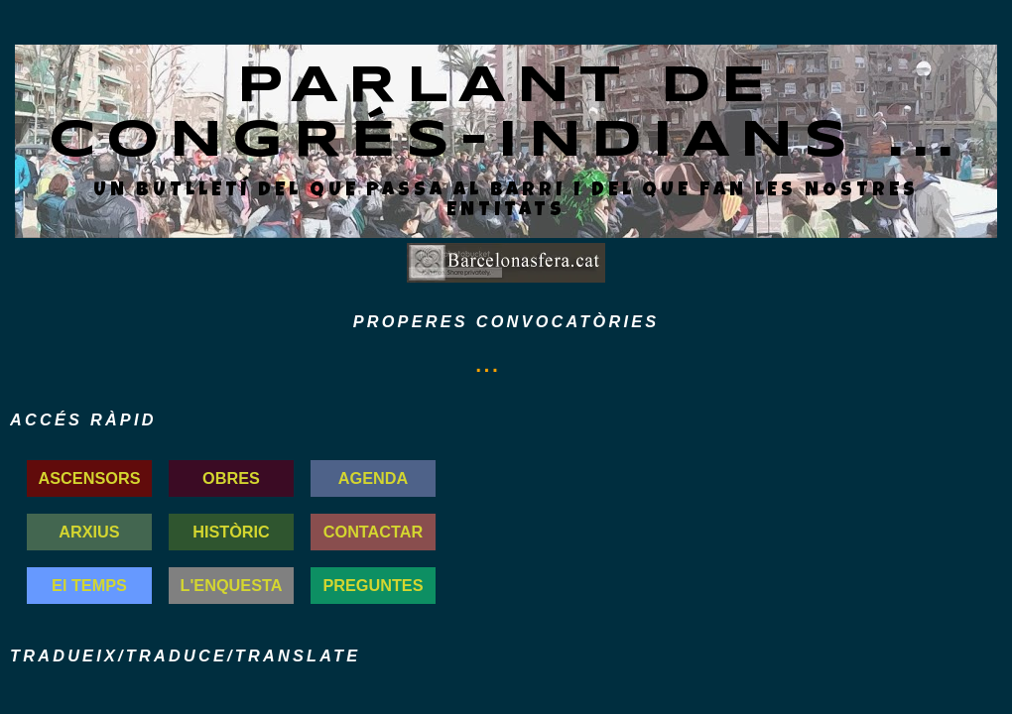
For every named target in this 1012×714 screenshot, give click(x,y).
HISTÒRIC (231, 531)
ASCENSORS (90, 478)
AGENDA (373, 478)
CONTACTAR (373, 531)
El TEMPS (89, 585)
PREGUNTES (372, 585)
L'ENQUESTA (232, 585)
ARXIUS (89, 531)
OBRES (231, 478)
